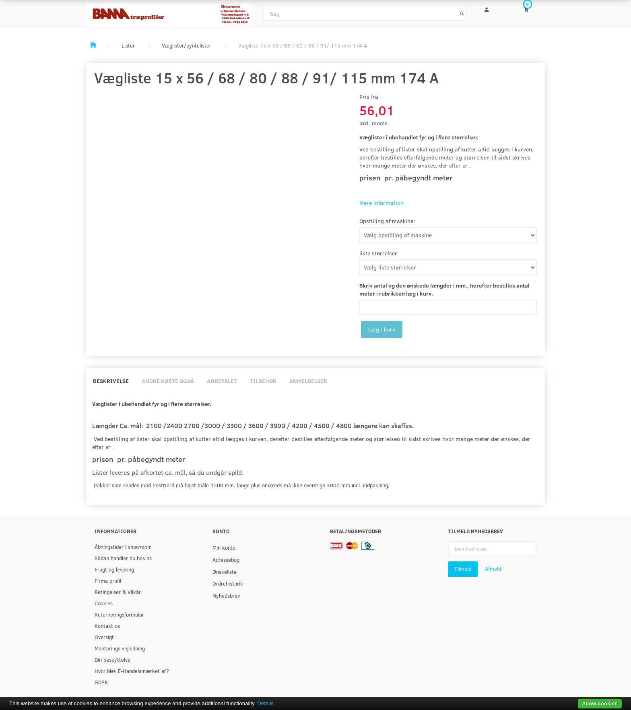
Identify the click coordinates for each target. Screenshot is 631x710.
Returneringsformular (119, 614)
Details (265, 703)
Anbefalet (222, 381)
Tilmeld (462, 568)
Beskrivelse (111, 381)
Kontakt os (107, 625)
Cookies (104, 603)
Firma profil (108, 580)
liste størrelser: (379, 253)
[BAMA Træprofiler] (168, 13)
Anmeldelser (308, 381)
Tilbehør (263, 381)
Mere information (381, 203)
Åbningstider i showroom (123, 546)
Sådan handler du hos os (123, 558)
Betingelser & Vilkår (118, 591)
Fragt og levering (114, 569)
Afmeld (493, 568)
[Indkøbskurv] (531, 9)
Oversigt (104, 636)
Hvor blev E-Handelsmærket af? (132, 670)
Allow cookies (600, 703)
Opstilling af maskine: (387, 221)
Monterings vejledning (120, 648)
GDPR (101, 682)
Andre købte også (168, 381)
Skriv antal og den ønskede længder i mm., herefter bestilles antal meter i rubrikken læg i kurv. (444, 289)
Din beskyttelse (112, 659)
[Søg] (462, 13)
